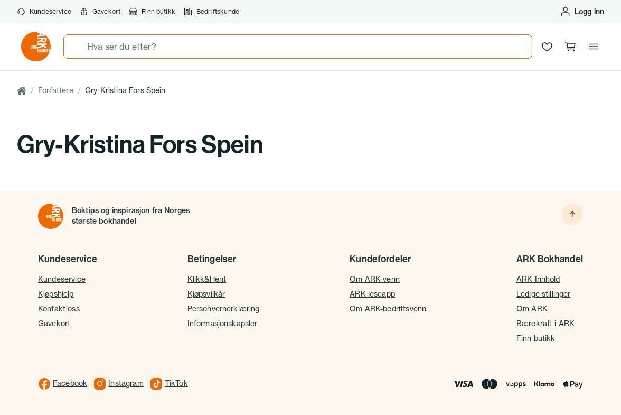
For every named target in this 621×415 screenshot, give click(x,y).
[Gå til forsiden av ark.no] (36, 46)
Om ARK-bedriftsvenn (388, 308)
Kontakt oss (59, 308)
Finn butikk (152, 11)
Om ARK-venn (375, 279)
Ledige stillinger (543, 294)
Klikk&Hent (207, 279)
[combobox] (297, 46)
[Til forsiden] (50, 216)
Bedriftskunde (211, 11)
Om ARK (532, 308)
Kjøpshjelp (56, 294)
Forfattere (55, 90)
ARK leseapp (372, 294)
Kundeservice (44, 11)
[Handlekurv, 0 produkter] (570, 46)
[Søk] (75, 46)
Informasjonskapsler (222, 323)
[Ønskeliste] (547, 46)
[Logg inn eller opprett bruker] (582, 11)
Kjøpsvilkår (206, 294)
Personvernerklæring (223, 308)
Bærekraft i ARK (545, 323)
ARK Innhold (538, 279)
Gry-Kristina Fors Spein (125, 90)
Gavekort (100, 11)
